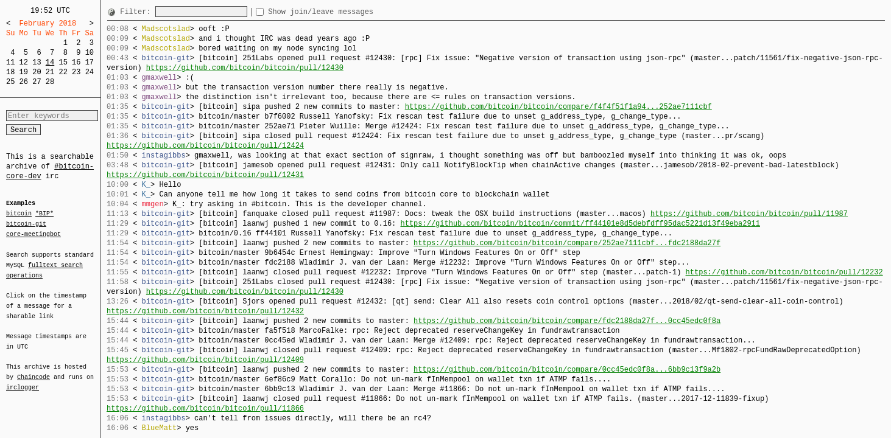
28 (50, 82)
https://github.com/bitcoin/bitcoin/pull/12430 (244, 68)
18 (10, 72)
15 (62, 62)
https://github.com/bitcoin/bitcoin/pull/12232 (783, 272)
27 (36, 82)
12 (23, 62)
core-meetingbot (33, 233)
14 (50, 62)
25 (10, 82)
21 (50, 72)
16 (76, 62)
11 (10, 62)
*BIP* (44, 214)
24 (89, 72)
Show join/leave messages (342, 12)
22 (62, 72)
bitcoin (19, 214)
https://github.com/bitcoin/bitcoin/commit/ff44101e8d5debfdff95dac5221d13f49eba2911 (579, 223)
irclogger (22, 379)
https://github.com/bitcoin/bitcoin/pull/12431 (205, 175)
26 (23, 82)
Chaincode (33, 370)
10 (89, 52)
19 (23, 72)
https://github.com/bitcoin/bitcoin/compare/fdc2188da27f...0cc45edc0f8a (567, 321)
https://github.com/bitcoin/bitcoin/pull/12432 (205, 311)
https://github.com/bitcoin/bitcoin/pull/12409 (205, 360)
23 (76, 72)
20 (36, 72)
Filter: (137, 12)
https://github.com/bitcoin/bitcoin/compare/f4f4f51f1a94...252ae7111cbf (558, 107)
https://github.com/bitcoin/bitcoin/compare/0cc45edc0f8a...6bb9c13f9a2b (567, 369)
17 (89, 62)
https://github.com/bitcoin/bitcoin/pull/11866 (205, 408)
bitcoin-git (26, 224)
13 (36, 62)
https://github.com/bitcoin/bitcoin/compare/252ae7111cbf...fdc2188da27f (567, 243)
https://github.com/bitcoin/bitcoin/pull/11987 (749, 214)
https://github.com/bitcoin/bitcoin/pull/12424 (205, 146)
